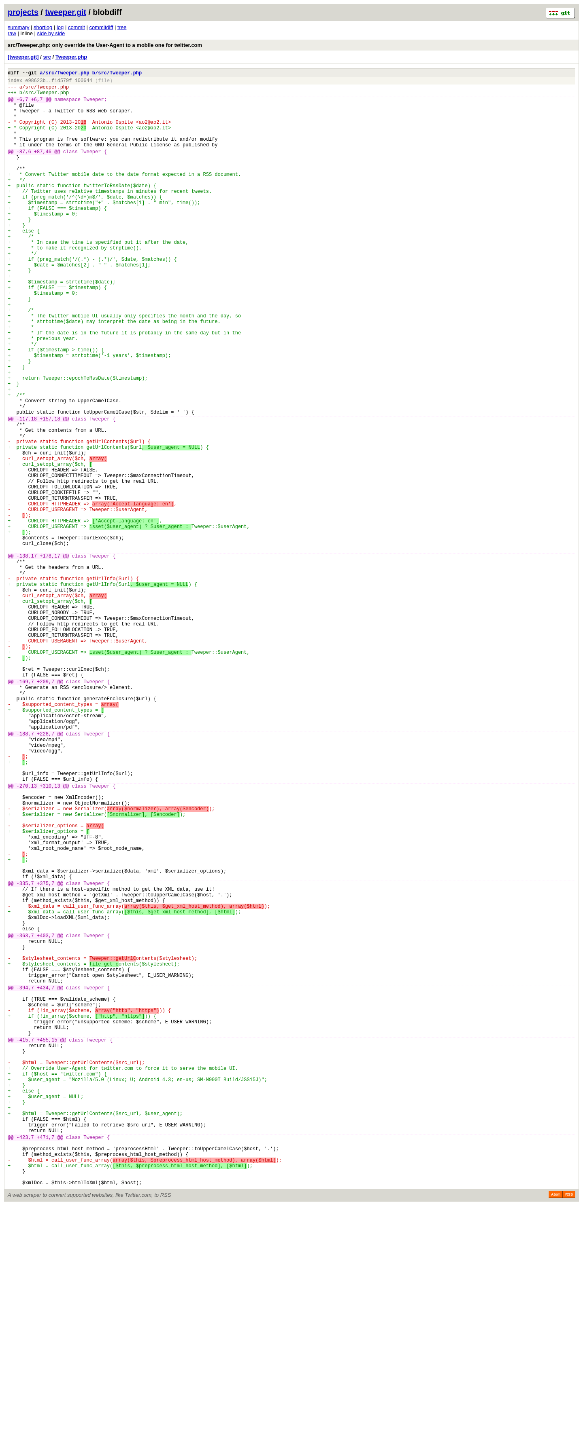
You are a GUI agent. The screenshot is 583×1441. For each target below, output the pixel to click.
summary (18, 27)
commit (76, 27)
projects (23, 12)
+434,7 (45, 1181)
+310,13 (50, 937)
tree (121, 27)
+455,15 (47, 1244)
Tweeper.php (71, 57)
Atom (555, 1430)
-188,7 (25, 874)
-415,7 (25, 1244)
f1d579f (61, 82)
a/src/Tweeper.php (64, 73)
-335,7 (25, 1055)
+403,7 (45, 1118)
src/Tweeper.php (47, 90)
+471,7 (45, 1362)
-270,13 (27, 937)
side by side (51, 33)
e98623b (35, 82)
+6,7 (37, 105)
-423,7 (25, 1362)
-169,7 (25, 811)
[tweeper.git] (23, 57)
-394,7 (25, 1181)
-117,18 (27, 492)
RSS (569, 1430)
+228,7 (45, 874)
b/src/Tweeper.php (117, 73)
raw (12, 33)
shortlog (43, 27)
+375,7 (45, 1055)
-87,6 (24, 168)
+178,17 (50, 658)
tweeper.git (65, 12)
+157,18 (50, 492)
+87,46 (42, 168)
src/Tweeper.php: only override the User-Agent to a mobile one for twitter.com (105, 45)
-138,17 (27, 658)
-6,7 (22, 105)
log (60, 27)
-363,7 (25, 1118)
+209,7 (45, 811)
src (47, 57)
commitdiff (101, 27)
